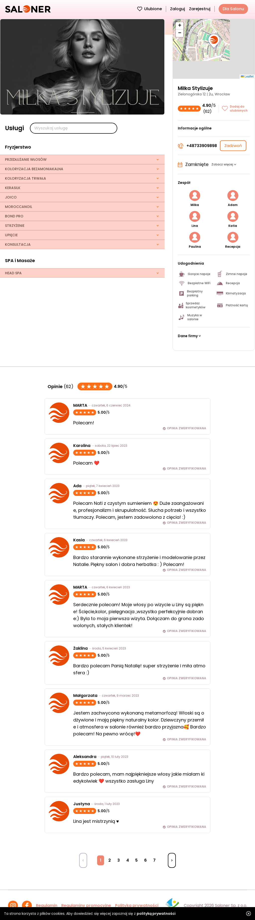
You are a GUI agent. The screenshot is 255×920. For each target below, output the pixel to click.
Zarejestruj (199, 9)
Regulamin (46, 905)
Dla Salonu (233, 9)
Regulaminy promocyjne (86, 905)
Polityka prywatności (136, 905)
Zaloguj (177, 9)
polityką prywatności (156, 913)
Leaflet (247, 76)
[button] (214, 41)
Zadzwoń (233, 146)
